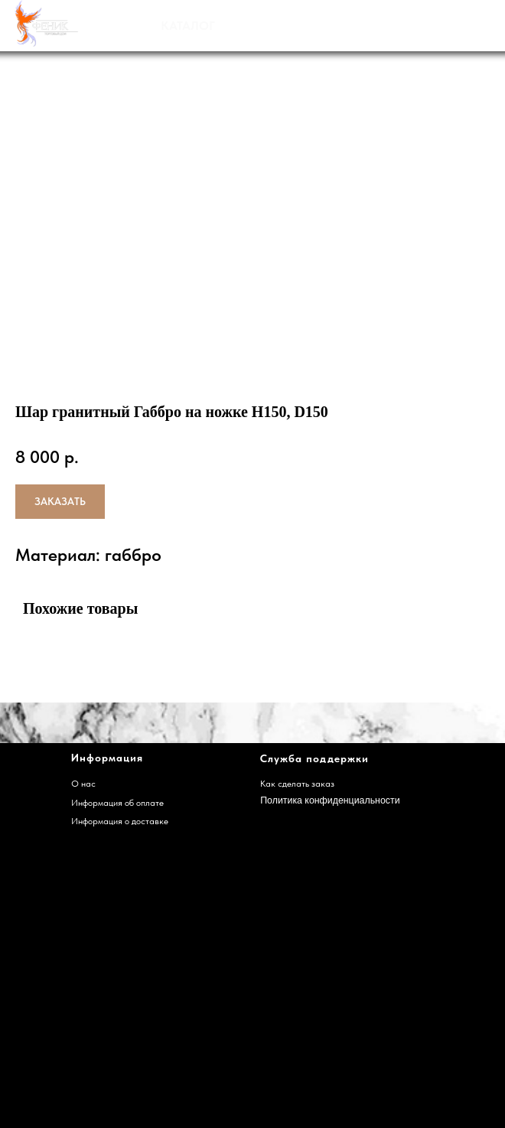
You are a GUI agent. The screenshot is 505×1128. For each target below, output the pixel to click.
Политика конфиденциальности (329, 800)
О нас (83, 783)
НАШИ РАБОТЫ (314, 25)
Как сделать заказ (297, 783)
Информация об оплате (117, 802)
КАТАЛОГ (188, 25)
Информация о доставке (119, 820)
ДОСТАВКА (438, 25)
